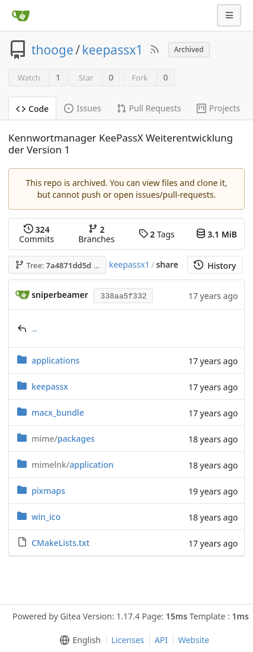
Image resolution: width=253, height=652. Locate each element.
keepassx (49, 386)
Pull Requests (149, 108)
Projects (218, 108)
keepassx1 (112, 50)
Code (32, 108)
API (161, 639)
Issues (82, 108)
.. (35, 328)
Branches (96, 234)
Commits (36, 234)
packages (63, 438)
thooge (52, 50)
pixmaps (48, 490)
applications (55, 360)
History (215, 265)
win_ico (45, 516)
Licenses (128, 639)
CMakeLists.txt (60, 542)
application (72, 464)
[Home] (21, 15)
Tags (157, 234)
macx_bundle (57, 412)
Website (194, 639)
